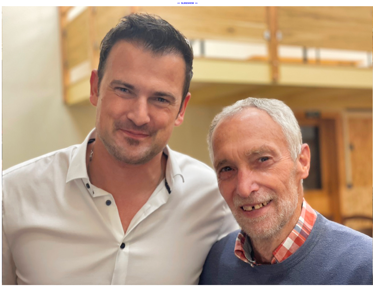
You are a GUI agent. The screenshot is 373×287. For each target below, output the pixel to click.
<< (178, 3)
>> (196, 3)
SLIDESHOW (187, 3)
